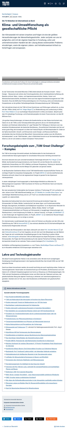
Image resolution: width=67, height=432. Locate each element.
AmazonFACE (23, 223)
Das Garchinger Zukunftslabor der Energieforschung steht (24, 338)
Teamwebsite (9, 409)
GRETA (42, 173)
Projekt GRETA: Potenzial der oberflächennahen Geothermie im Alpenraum (30, 341)
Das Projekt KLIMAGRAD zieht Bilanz (18, 297)
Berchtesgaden (14, 236)
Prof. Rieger (53, 160)
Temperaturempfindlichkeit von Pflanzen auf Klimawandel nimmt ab (28, 321)
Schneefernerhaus (11, 232)
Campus (15, 14)
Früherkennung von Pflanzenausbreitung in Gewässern (23, 319)
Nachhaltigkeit (6, 14)
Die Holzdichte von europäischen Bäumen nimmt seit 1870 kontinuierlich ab (30, 311)
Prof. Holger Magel (25, 109)
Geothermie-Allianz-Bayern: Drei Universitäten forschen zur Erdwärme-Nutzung (31, 349)
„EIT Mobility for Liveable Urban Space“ (47, 192)
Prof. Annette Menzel (51, 230)
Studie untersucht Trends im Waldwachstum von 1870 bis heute (26, 302)
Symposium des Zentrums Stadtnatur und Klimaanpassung (25, 360)
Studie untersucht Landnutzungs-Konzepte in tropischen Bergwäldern (28, 308)
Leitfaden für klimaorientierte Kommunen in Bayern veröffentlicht (27, 357)
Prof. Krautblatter (48, 241)
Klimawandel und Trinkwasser (15, 327)
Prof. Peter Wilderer (8, 112)
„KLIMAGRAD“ (57, 212)
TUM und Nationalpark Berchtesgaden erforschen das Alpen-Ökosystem (29, 299)
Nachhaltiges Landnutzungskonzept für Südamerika (22, 305)
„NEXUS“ (38, 215)
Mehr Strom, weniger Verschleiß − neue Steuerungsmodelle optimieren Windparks (32, 375)
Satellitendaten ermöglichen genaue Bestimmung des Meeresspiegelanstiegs (31, 335)
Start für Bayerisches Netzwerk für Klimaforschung (22, 388)
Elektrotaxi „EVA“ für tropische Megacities (19, 372)
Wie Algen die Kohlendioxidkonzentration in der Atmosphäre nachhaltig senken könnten (34, 380)
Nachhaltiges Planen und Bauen (51, 245)
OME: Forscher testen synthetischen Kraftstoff (21, 377)
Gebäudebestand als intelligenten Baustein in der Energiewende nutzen (29, 354)
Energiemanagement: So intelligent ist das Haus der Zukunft (25, 364)
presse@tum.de (10, 407)
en (52, 3)
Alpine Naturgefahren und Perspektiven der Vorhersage (24, 324)
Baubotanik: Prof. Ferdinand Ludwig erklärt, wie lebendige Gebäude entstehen (31, 351)
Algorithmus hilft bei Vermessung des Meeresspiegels (23, 332)
